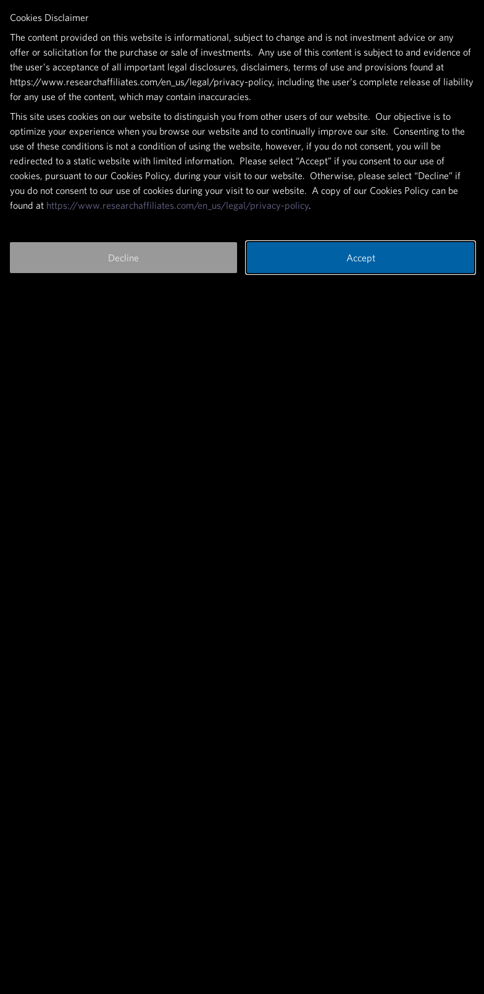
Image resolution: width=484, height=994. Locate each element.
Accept (360, 257)
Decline (123, 257)
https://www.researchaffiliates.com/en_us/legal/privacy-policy (177, 205)
